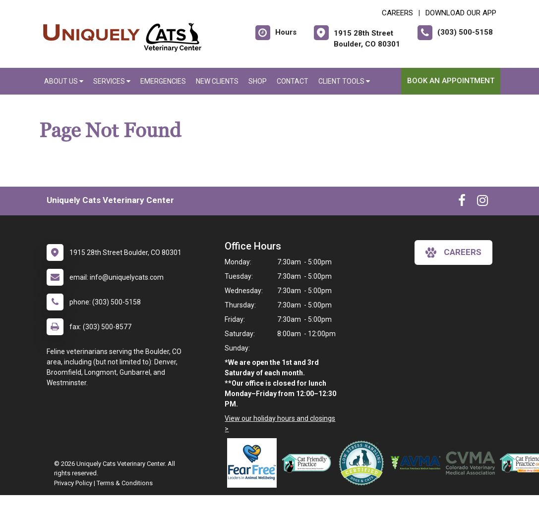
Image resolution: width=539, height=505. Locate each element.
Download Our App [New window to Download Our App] (460, 12)
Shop (257, 81)
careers (453, 252)
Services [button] (111, 81)
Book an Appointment (450, 80)
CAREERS (397, 12)
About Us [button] (63, 81)
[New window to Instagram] (482, 202)
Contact (292, 81)
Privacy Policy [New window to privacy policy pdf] (73, 483)
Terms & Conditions (125, 483)
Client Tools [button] (344, 81)
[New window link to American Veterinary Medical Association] (418, 463)
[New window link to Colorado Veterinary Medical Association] (472, 463)
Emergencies (163, 81)
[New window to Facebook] (462, 202)
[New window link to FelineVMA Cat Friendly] (309, 463)
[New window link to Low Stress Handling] (363, 463)
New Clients (217, 81)
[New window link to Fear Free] (254, 463)
